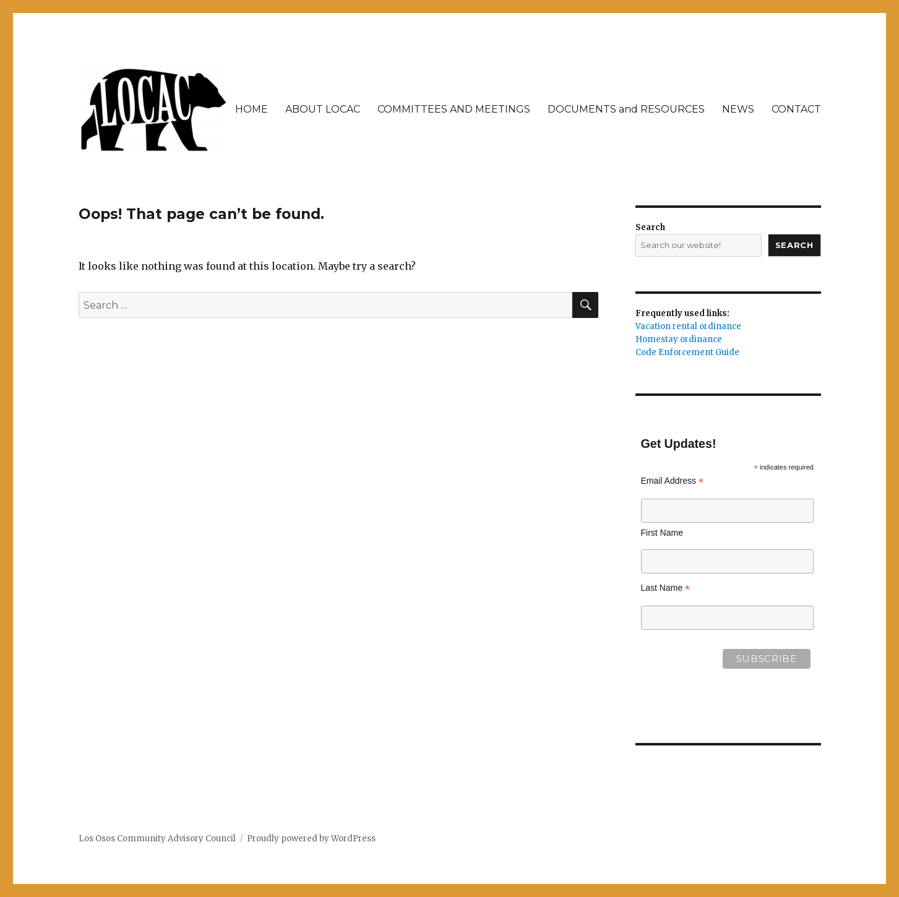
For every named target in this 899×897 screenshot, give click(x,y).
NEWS (738, 109)
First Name (662, 533)
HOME (251, 109)
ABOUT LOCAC (322, 109)
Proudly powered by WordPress (311, 838)
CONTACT (796, 109)
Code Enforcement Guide (687, 352)
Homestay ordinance (678, 339)
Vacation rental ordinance (688, 326)
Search (650, 227)
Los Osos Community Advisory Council (157, 838)
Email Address (672, 481)
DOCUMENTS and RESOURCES (626, 109)
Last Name (665, 588)
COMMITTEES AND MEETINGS (453, 109)
